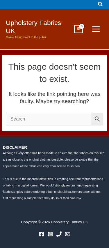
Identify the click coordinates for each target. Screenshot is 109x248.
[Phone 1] (59, 234)
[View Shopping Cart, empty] (78, 29)
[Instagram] (50, 234)
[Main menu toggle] (96, 29)
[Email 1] (67, 234)
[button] (100, 4)
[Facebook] (41, 234)
